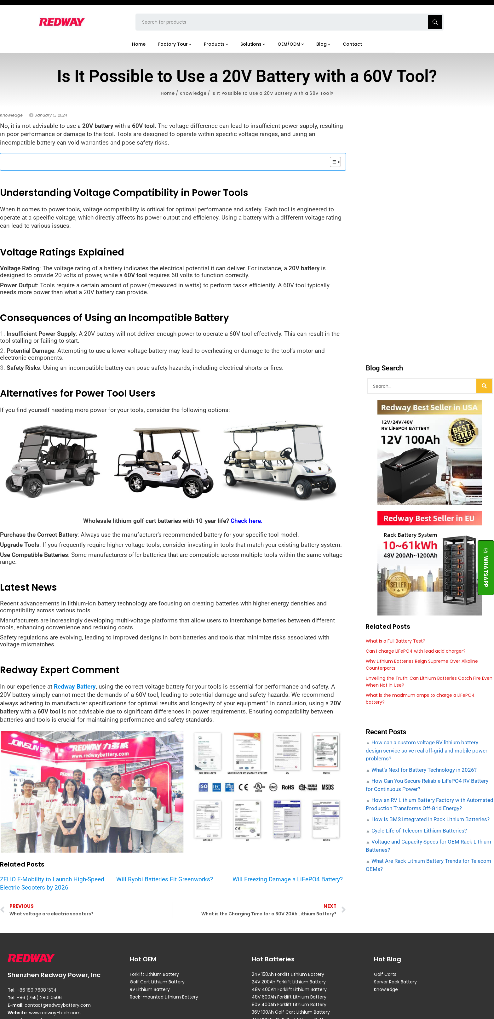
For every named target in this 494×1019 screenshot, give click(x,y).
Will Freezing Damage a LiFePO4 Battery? (288, 879)
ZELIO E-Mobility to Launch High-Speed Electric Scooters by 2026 (52, 883)
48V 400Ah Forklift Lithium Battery (289, 989)
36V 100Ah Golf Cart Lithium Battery (291, 1012)
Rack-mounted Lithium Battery (164, 997)
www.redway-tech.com (55, 1013)
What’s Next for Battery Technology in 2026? (423, 770)
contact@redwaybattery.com (58, 1005)
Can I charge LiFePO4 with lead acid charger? (416, 651)
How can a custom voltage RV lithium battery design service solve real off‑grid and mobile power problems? (427, 750)
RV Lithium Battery (150, 989)
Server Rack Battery (395, 982)
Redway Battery (75, 686)
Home (168, 93)
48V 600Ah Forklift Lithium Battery (289, 997)
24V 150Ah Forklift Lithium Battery (288, 974)
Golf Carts (385, 974)
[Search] (484, 386)
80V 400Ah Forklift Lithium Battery (289, 1004)
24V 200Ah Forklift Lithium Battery (289, 982)
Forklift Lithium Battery (154, 974)
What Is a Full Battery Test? (395, 641)
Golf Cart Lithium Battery (157, 982)
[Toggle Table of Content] (332, 162)
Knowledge (193, 93)
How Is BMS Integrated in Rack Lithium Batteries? (430, 819)
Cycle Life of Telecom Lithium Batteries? (418, 830)
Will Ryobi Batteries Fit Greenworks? (164, 879)
